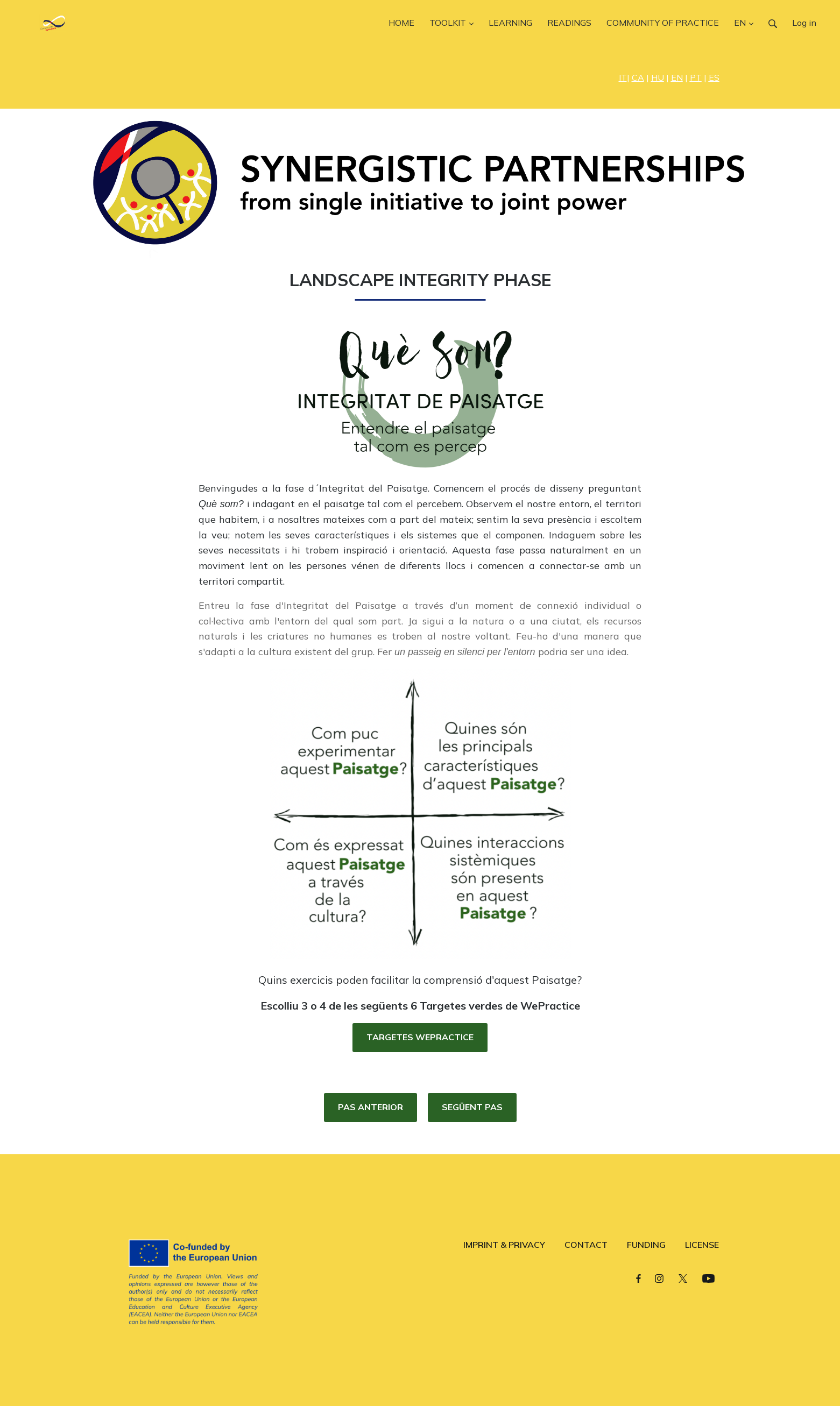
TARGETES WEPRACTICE (420, 1037)
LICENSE (702, 1244)
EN (677, 77)
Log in (804, 22)
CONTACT (586, 1244)
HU (657, 77)
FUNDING (646, 1244)
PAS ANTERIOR (370, 1107)
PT (696, 77)
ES (714, 77)
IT (623, 77)
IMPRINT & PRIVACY (504, 1244)
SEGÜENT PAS (472, 1107)
